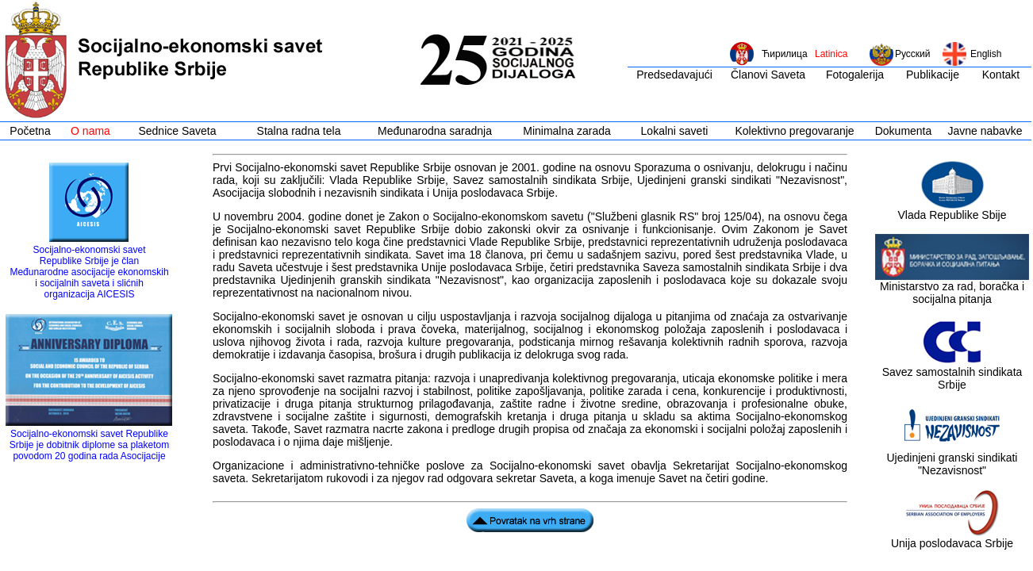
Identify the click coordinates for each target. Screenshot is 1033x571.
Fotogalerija (855, 74)
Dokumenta (903, 131)
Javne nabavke (984, 131)
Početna (30, 131)
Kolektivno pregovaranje (794, 131)
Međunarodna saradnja (435, 131)
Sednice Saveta (177, 131)
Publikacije (932, 74)
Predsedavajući (674, 74)
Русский (913, 53)
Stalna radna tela (299, 131)
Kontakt (1001, 74)
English (985, 53)
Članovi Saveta (768, 74)
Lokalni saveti (675, 131)
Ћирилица (785, 53)
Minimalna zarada (567, 131)
